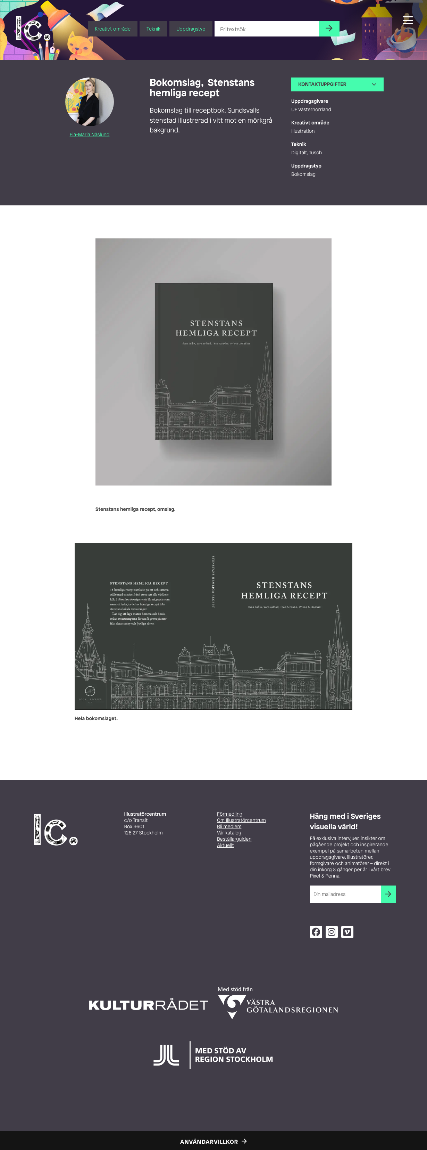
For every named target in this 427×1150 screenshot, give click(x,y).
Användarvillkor (209, 1141)
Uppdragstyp (191, 28)
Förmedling (229, 814)
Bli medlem (229, 826)
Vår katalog (229, 833)
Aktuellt (225, 845)
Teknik (153, 28)
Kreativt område (113, 28)
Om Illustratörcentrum (241, 820)
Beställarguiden (234, 839)
